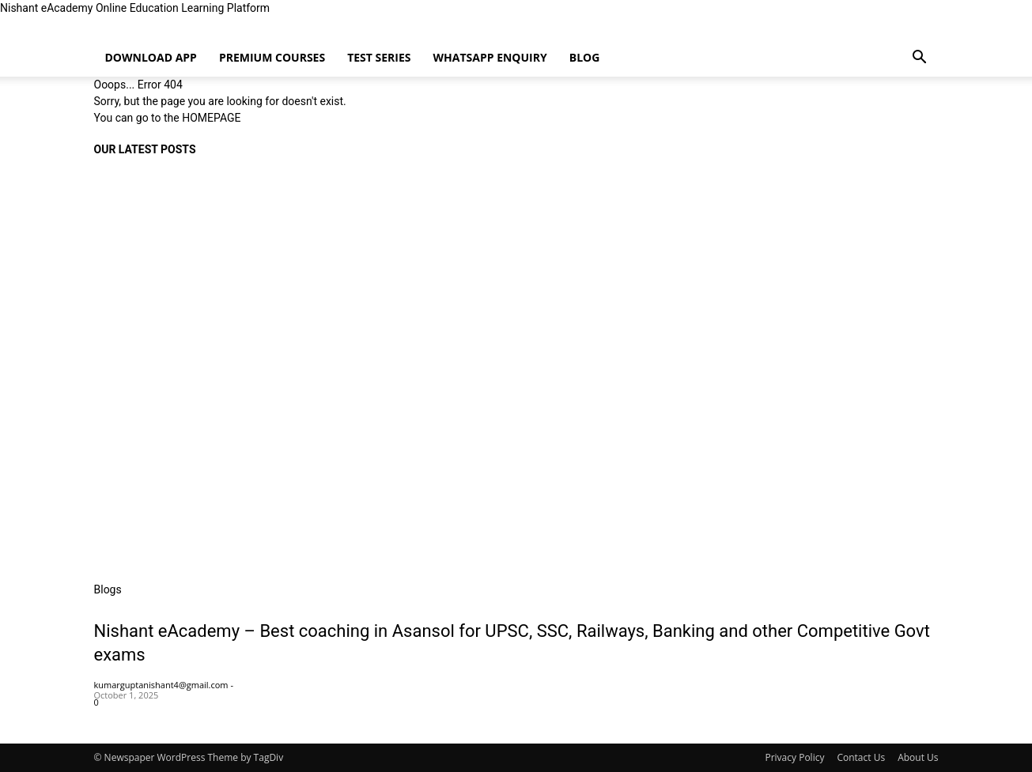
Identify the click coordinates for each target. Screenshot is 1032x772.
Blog (584, 57)
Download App (151, 57)
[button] (920, 58)
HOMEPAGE (211, 117)
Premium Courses (272, 57)
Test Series (378, 57)
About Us (918, 757)
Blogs (108, 589)
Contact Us (861, 757)
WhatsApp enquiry (490, 57)
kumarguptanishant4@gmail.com (161, 685)
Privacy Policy (794, 757)
